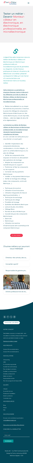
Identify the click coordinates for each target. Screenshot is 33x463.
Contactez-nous (7, 398)
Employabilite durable (8, 378)
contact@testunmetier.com (9, 420)
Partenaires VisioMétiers (9, 393)
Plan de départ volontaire (9, 369)
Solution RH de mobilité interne (10, 349)
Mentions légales (15, 455)
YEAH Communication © (21, 451)
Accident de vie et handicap (10, 366)
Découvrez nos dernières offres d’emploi (13, 425)
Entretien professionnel (9, 373)
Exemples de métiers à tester (10, 341)
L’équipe (5, 388)
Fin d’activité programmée (9, 364)
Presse (4, 407)
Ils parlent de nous (8, 391)
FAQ (4, 410)
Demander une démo (11, 322)
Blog (4, 405)
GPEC (4, 362)
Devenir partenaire (8, 395)
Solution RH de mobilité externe (11, 351)
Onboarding (6, 359)
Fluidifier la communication (10, 371)
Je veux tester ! (16, 235)
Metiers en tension (7, 376)
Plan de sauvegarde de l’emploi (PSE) (12, 380)
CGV (22, 455)
